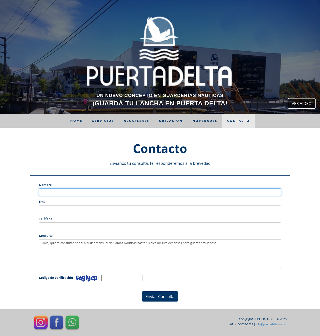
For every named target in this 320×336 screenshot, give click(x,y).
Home (76, 121)
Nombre (45, 185)
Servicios (103, 121)
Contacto (238, 121)
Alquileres (136, 121)
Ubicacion (171, 121)
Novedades (204, 121)
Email (43, 201)
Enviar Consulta (160, 296)
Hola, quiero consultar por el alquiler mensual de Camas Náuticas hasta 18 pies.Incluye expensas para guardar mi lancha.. (160, 254)
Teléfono (45, 219)
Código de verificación (56, 278)
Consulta (46, 235)
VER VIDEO (302, 103)
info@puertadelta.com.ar (271, 324)
